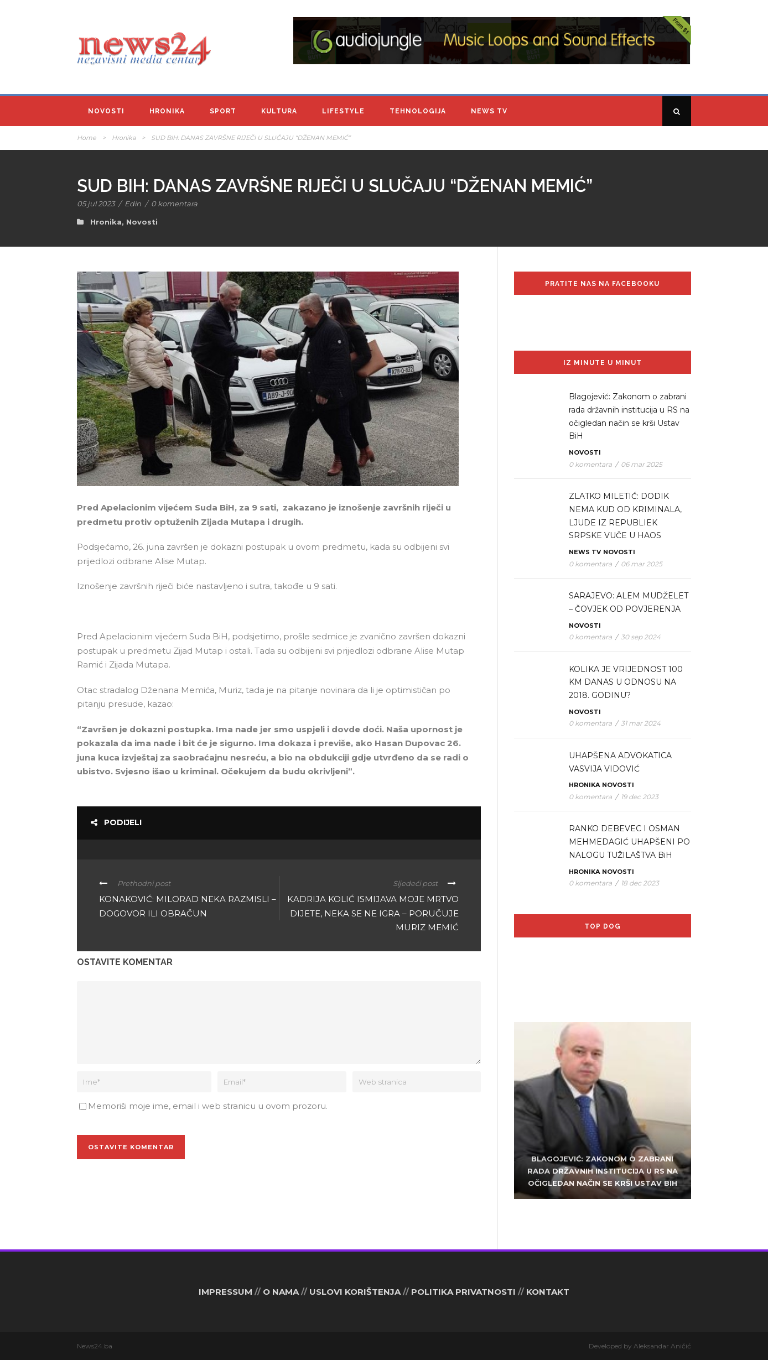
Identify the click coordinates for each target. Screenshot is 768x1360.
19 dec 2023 (639, 797)
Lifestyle (343, 111)
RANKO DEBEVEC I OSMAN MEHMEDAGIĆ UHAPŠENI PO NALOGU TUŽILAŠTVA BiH (629, 842)
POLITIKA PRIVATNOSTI (463, 1291)
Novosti (106, 111)
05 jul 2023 (96, 203)
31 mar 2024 (641, 723)
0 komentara (174, 203)
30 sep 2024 (641, 637)
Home (86, 138)
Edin (132, 203)
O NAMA (281, 1291)
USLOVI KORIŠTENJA (355, 1291)
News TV (489, 111)
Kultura (279, 111)
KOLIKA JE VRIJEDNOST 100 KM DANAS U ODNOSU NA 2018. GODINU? (626, 682)
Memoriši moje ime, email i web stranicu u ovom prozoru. (208, 1106)
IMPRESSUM (225, 1291)
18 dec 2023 (640, 883)
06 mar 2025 (641, 464)
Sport (223, 111)
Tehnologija (418, 111)
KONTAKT (547, 1291)
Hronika (167, 111)
